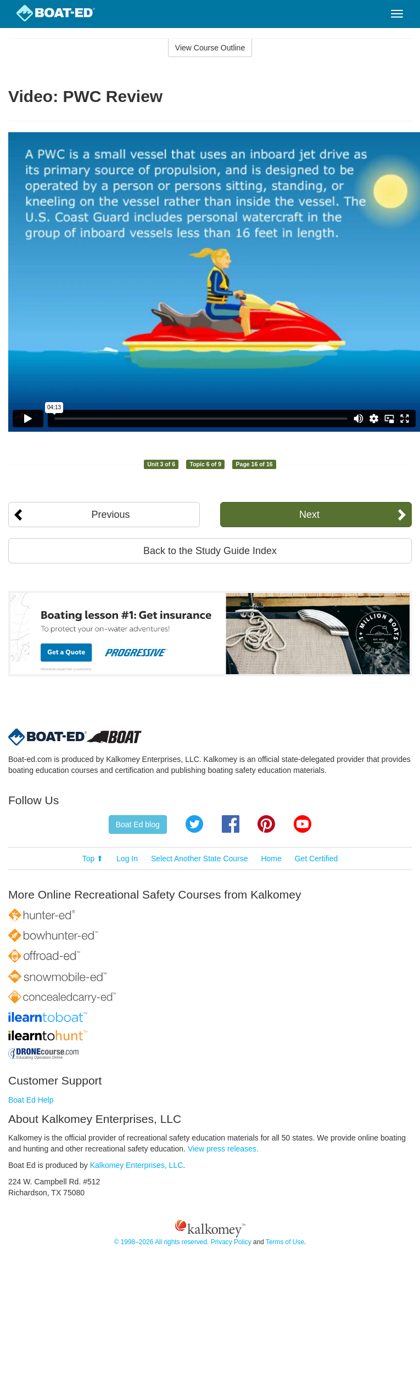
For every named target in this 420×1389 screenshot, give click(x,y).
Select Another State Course (199, 858)
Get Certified (316, 858)
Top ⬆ (92, 858)
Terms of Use (285, 1242)
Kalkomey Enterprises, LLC (136, 1165)
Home (271, 858)
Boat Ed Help (31, 1100)
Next (309, 514)
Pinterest (266, 824)
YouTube (302, 824)
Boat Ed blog (138, 824)
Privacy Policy (231, 1242)
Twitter (194, 824)
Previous (111, 514)
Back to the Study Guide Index (210, 550)
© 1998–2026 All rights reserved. (161, 1242)
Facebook (230, 824)
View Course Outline (210, 47)
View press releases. (223, 1148)
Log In (127, 858)
